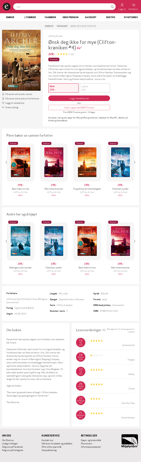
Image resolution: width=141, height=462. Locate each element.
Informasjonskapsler (91, 446)
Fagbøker (50, 17)
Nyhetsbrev (131, 17)
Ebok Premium (70, 17)
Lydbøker (30, 17)
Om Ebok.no (8, 440)
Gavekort (90, 17)
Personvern (86, 443)
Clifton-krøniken (64, 304)
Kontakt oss (47, 440)
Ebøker (10, 17)
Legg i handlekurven (79, 98)
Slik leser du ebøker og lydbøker (57, 443)
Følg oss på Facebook (12, 446)
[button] (7, 170)
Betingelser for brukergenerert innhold (121, 330)
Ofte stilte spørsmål (51, 446)
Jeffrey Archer (55, 35)
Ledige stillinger (10, 443)
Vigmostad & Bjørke (24, 307)
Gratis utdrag (10, 107)
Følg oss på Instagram (12, 450)
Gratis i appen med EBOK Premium (79, 107)
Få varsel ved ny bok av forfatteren (20, 98)
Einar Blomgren (40, 298)
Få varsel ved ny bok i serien (17, 93)
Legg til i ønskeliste (13, 102)
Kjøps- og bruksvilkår (91, 440)
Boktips (110, 17)
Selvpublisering (49, 450)
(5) (72, 54)
